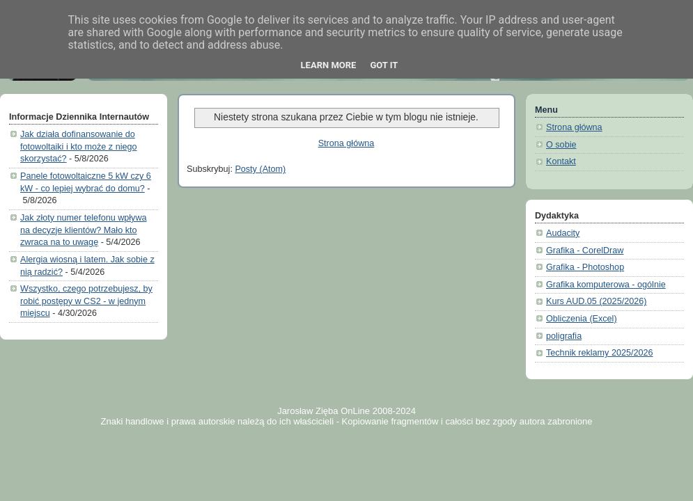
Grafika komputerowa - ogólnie (606, 284)
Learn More (329, 65)
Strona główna (346, 143)
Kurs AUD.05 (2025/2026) (596, 301)
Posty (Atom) (260, 169)
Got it (384, 65)
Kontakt (561, 161)
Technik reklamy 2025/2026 (599, 353)
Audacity (562, 233)
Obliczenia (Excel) (581, 319)
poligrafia (564, 336)
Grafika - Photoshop (585, 267)
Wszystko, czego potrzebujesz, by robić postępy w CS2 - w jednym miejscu (86, 301)
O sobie (561, 145)
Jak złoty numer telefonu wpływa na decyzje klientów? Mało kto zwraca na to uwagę (83, 230)
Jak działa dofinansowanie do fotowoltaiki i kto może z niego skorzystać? (78, 146)
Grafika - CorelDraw (584, 250)
